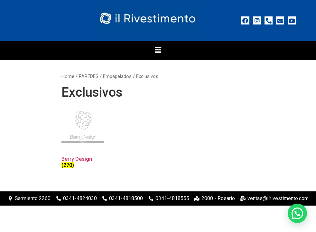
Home (67, 76)
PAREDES (88, 76)
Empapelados (117, 76)
